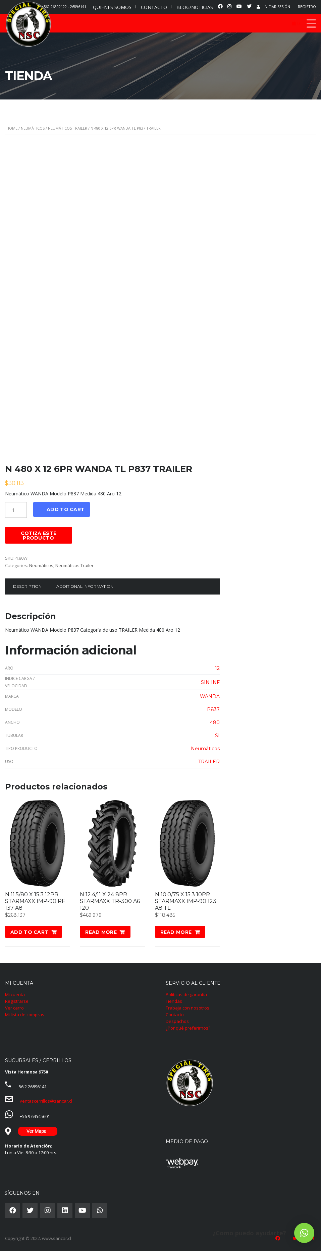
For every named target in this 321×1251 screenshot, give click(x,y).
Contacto (175, 1015)
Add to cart (66, 509)
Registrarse (17, 1001)
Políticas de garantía (186, 994)
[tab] (27, 586)
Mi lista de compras (24, 1015)
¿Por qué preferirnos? (188, 1028)
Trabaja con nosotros (187, 1008)
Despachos (177, 1021)
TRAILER (209, 762)
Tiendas (174, 1001)
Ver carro (14, 1008)
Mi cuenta (15, 994)
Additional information (84, 586)
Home (11, 128)
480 (215, 722)
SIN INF (210, 682)
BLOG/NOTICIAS (194, 7)
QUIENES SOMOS (112, 7)
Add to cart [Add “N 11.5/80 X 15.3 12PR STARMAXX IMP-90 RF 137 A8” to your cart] (29, 932)
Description (27, 586)
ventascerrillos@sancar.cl (46, 1101)
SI (217, 736)
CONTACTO (154, 7)
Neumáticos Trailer (67, 128)
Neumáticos (33, 128)
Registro (307, 6)
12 (217, 668)
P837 (213, 709)
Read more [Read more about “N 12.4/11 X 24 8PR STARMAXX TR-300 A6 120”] (101, 932)
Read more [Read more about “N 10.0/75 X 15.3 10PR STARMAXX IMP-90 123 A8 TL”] (176, 932)
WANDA (210, 696)
